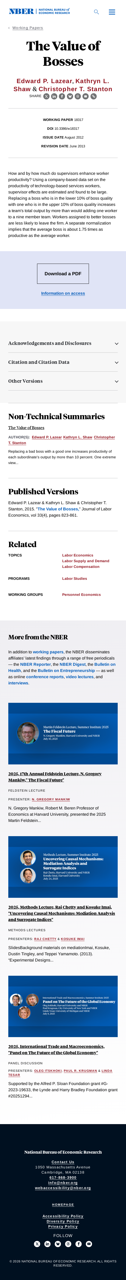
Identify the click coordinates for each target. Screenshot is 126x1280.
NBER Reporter (35, 664)
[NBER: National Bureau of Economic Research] (43, 13)
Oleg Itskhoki (48, 1071)
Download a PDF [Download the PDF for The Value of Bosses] (63, 273)
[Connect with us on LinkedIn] (47, 1244)
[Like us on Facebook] (78, 1244)
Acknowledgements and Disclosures (49, 343)
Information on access (63, 293)
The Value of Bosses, (58, 509)
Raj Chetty (45, 939)
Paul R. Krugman (80, 1071)
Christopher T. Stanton (76, 88)
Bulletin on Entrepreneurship (66, 670)
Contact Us (63, 1162)
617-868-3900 (63, 1177)
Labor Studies (74, 578)
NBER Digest (73, 664)
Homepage (63, 1204)
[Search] (96, 12)
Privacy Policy (63, 1226)
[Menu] (112, 12)
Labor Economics (77, 555)
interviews (18, 683)
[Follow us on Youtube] (89, 1244)
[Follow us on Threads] (68, 1244)
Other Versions (25, 381)
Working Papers (27, 28)
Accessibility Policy (63, 1216)
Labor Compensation (81, 567)
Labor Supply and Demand (85, 561)
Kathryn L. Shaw (77, 437)
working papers (48, 652)
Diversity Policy (63, 1221)
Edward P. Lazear (44, 80)
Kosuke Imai (73, 939)
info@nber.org (63, 1183)
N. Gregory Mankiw (51, 799)
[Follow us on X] (37, 1244)
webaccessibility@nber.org (63, 1188)
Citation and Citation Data (38, 362)
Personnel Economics (81, 594)
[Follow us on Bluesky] (58, 1244)
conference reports (45, 677)
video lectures (80, 677)
